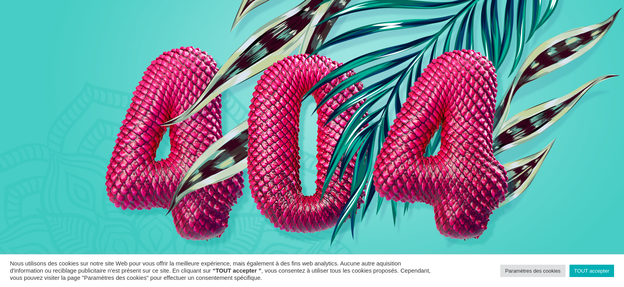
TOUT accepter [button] (591, 271)
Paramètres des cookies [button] (532, 271)
